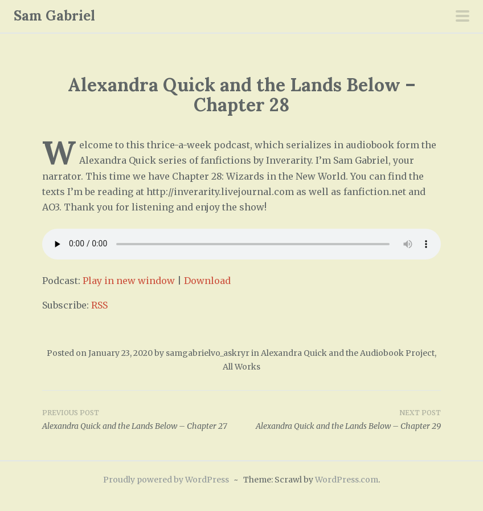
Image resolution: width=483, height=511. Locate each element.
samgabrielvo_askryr (207, 353)
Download (207, 280)
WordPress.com (346, 479)
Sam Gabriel (54, 16)
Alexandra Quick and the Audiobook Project (348, 353)
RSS (99, 305)
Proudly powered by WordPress (166, 479)
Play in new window (129, 280)
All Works (241, 367)
